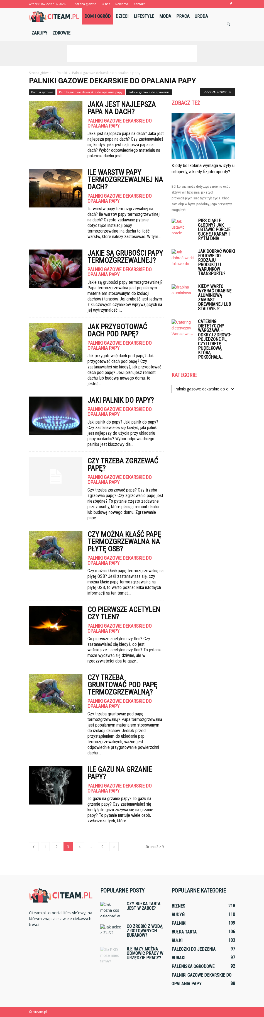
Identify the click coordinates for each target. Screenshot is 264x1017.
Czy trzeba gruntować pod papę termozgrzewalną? (122, 684)
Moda (165, 16)
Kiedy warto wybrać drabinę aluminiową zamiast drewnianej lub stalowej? (214, 297)
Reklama (121, 4)
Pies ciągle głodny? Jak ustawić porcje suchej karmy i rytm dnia (214, 229)
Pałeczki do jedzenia (194, 949)
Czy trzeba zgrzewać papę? (122, 464)
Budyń (178, 914)
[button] (228, 24)
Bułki (177, 940)
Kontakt (139, 4)
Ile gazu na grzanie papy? (119, 773)
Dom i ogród (97, 16)
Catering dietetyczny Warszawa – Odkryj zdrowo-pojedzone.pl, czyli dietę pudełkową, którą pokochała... (214, 339)
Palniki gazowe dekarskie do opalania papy (91, 92)
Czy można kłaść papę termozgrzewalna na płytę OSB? (124, 541)
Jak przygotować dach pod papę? (117, 330)
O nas (106, 4)
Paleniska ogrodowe (193, 966)
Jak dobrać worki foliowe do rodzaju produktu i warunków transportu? (216, 262)
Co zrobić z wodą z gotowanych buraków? (144, 931)
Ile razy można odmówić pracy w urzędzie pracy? (145, 953)
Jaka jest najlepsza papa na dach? (121, 108)
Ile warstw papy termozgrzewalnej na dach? (125, 179)
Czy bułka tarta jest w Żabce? (143, 906)
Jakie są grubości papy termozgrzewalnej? (125, 257)
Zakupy (39, 33)
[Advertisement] (132, 53)
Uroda (201, 16)
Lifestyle (144, 16)
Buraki (178, 957)
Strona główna (85, 4)
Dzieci (122, 16)
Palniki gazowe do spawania (149, 92)
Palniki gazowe (42, 92)
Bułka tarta (184, 932)
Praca (183, 16)
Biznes (178, 906)
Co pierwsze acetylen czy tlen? (123, 613)
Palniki (179, 923)
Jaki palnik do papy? (120, 400)
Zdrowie (61, 33)
